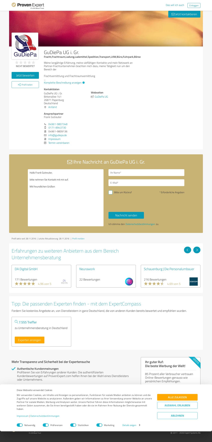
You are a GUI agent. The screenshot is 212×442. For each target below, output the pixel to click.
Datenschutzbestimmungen (45, 426)
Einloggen (194, 5)
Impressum (23, 426)
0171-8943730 (57, 127)
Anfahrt (52, 107)
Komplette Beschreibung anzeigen (64, 82)
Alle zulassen (177, 408)
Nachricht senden (126, 215)
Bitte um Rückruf (123, 192)
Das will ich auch (175, 5)
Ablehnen (177, 426)
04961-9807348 (57, 124)
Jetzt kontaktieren (184, 14)
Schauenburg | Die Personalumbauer (169, 268)
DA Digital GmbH (26, 268)
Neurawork (87, 268)
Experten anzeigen (29, 340)
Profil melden (78, 238)
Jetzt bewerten (25, 75)
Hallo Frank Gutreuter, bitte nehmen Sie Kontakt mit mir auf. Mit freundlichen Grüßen (66, 197)
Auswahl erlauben (177, 416)
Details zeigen (129, 435)
